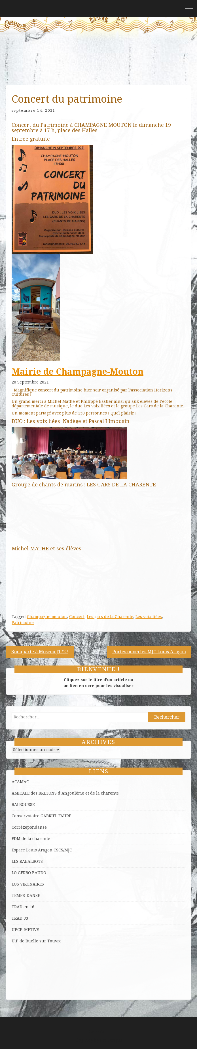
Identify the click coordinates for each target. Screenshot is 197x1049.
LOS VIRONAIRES (28, 884)
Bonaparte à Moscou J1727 (39, 651)
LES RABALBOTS (27, 861)
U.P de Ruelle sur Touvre (37, 941)
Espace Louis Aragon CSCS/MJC (42, 850)
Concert (76, 616)
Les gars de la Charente (110, 616)
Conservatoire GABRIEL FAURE (41, 816)
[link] (77, 372)
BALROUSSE (23, 804)
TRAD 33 (20, 918)
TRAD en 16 (23, 907)
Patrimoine (23, 622)
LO (15, 872)
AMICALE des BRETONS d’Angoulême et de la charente (65, 793)
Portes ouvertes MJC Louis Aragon (149, 651)
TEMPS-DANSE (26, 895)
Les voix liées (148, 616)
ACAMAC (20, 782)
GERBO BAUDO (32, 872)
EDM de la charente (31, 838)
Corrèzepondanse (29, 827)
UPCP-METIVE (25, 929)
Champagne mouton (47, 616)
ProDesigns (111, 1040)
